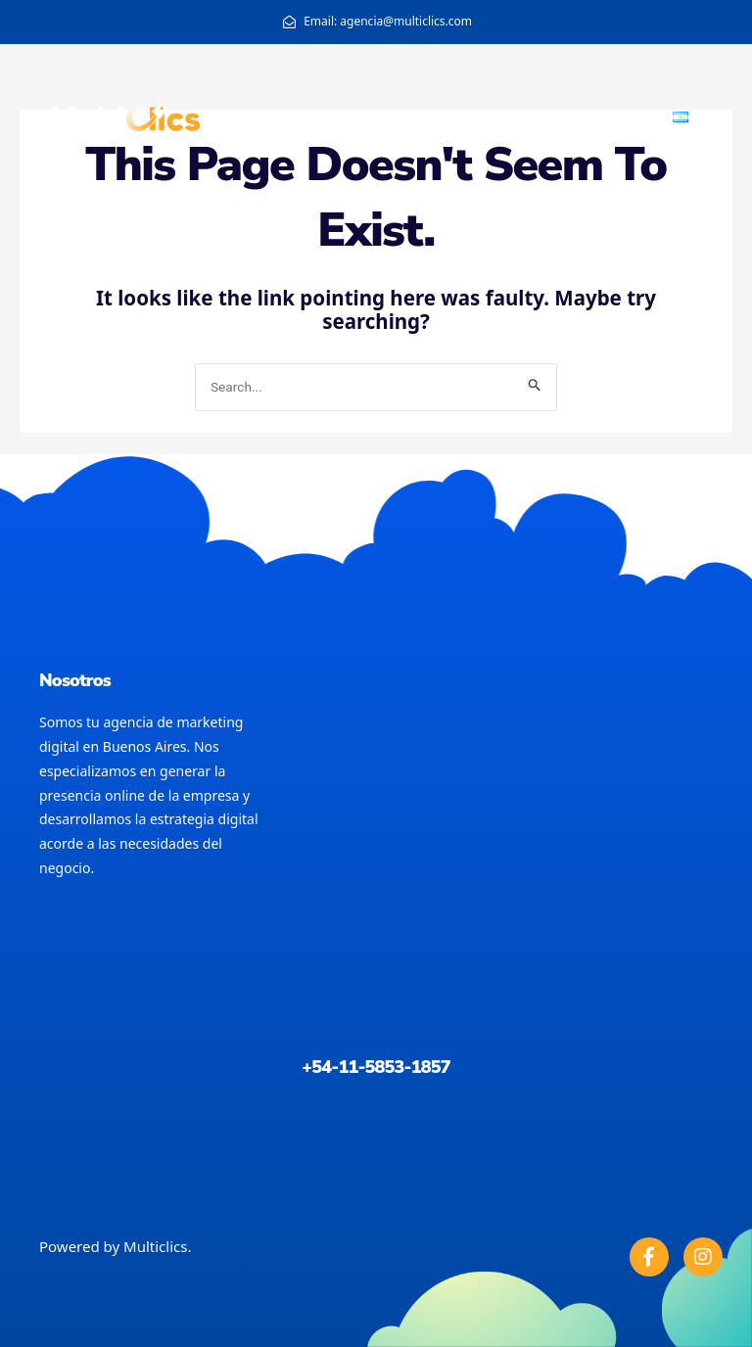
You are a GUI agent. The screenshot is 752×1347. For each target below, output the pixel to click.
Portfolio (624, 117)
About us (546, 117)
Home (476, 117)
